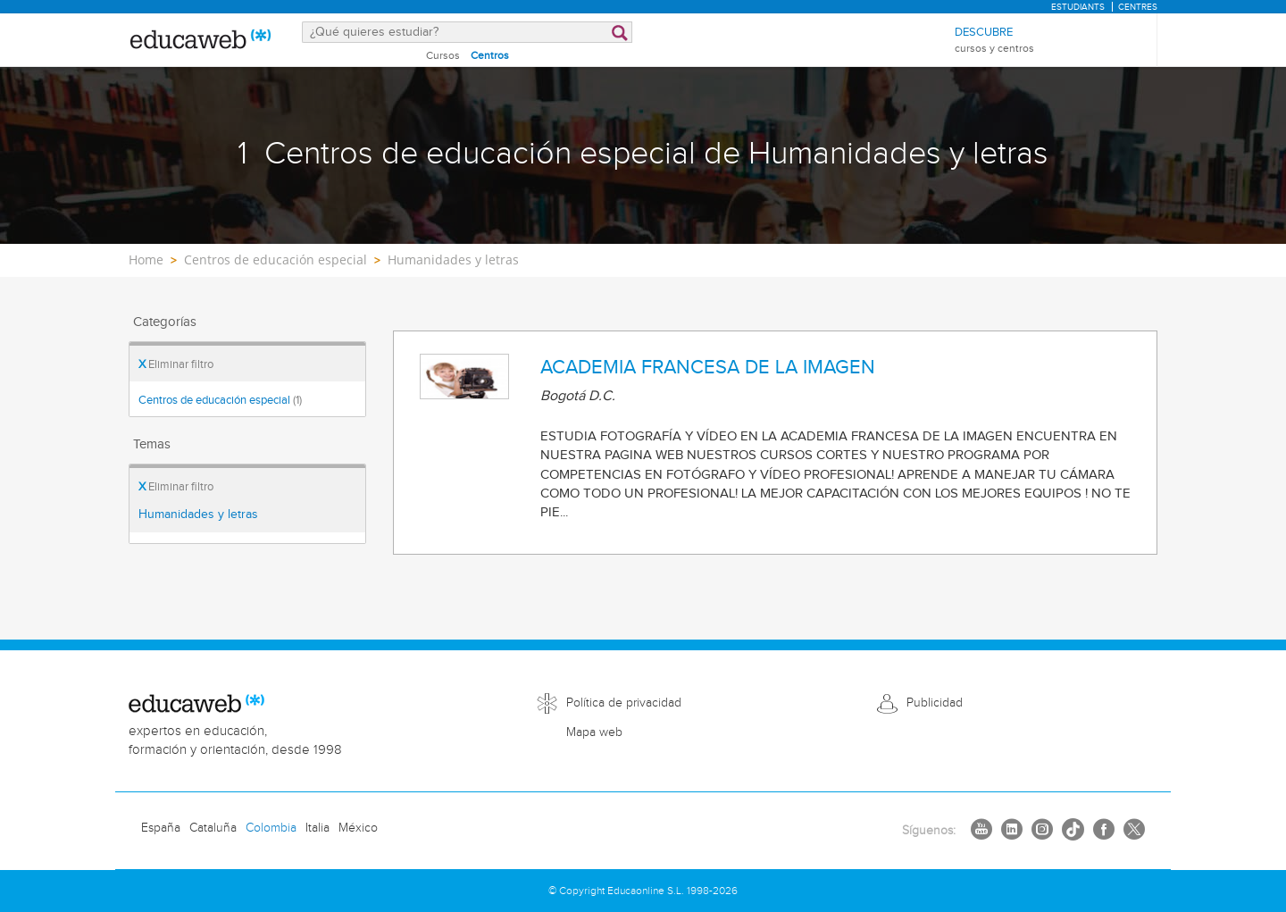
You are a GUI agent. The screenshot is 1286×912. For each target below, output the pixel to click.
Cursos (443, 55)
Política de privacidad (623, 703)
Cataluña (213, 828)
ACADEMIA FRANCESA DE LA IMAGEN (707, 367)
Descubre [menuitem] (994, 40)
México (358, 828)
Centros (490, 55)
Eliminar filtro (175, 364)
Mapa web (594, 732)
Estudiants (1078, 7)
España (160, 828)
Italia (317, 828)
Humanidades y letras (198, 514)
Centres (1137, 7)
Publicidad (934, 703)
